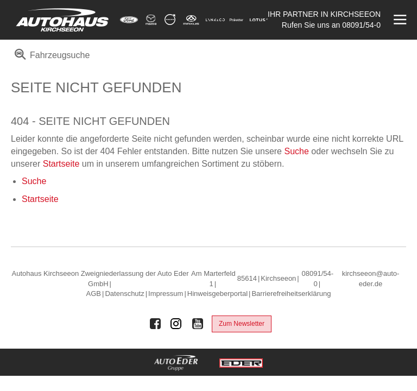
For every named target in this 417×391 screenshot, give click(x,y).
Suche (296, 151)
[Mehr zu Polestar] (236, 19)
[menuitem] (50, 59)
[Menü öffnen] (398, 19)
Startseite (61, 163)
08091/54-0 (361, 25)
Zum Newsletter (241, 323)
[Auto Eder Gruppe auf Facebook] (155, 323)
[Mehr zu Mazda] (151, 19)
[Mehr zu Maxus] (191, 19)
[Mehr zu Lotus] (259, 19)
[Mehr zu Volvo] (170, 19)
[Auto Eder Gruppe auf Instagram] (176, 323)
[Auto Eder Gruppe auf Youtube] (197, 323)
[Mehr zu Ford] (129, 19)
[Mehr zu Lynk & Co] (215, 19)
